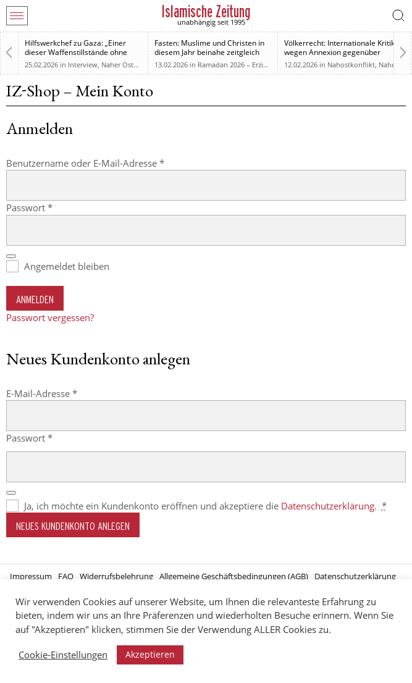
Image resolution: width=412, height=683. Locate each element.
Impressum (31, 576)
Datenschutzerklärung (327, 506)
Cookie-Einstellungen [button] (63, 654)
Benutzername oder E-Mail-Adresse (110, 162)
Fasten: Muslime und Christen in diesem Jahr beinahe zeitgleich (209, 47)
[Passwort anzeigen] (11, 256)
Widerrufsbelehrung (116, 576)
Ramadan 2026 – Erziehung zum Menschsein (268, 64)
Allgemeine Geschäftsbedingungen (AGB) (233, 576)
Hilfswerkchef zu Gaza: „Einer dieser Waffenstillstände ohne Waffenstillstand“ (76, 52)
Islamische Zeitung (206, 11)
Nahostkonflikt (351, 64)
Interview (83, 64)
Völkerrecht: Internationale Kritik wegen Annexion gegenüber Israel (339, 52)
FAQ (66, 576)
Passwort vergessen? (50, 317)
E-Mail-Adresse (66, 393)
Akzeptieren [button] (150, 654)
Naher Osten (121, 64)
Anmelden (35, 299)
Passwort (54, 207)
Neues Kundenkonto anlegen (73, 526)
